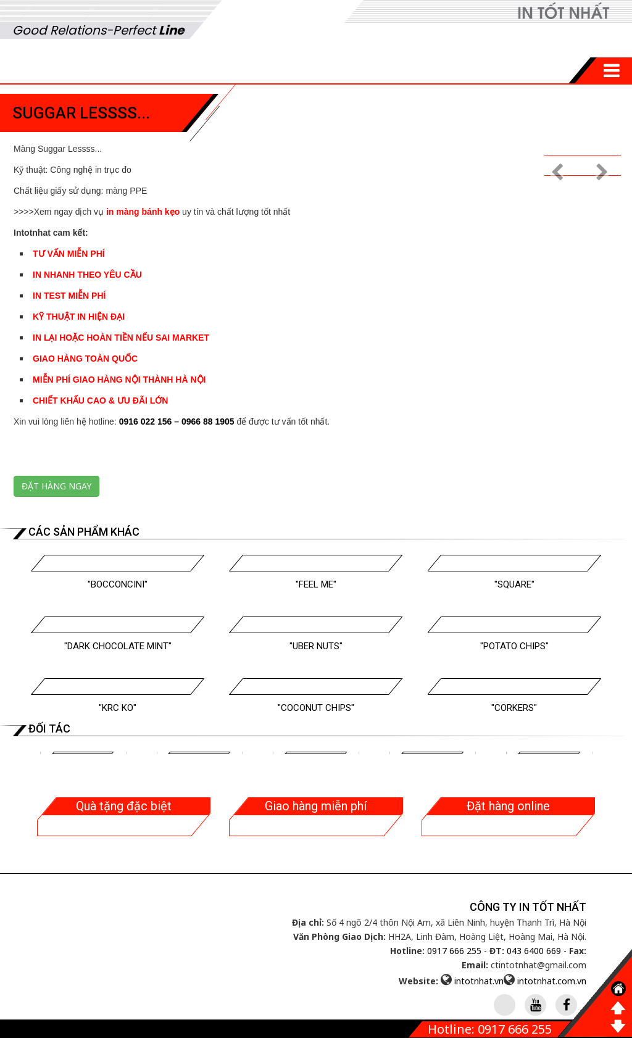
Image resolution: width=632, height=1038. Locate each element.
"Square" (514, 584)
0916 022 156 (145, 421)
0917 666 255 (454, 951)
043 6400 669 (534, 951)
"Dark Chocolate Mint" (118, 646)
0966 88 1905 (208, 421)
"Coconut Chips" (316, 707)
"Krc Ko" (117, 707)
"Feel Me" (316, 584)
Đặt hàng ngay (56, 486)
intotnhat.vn (479, 981)
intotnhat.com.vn (551, 981)
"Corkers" (514, 707)
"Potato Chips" (514, 646)
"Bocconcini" (118, 584)
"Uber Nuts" (316, 646)
